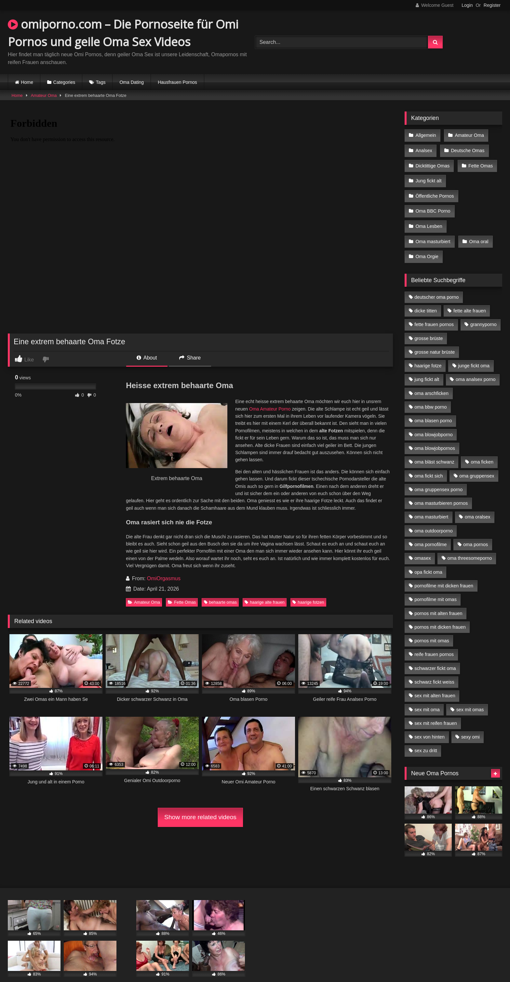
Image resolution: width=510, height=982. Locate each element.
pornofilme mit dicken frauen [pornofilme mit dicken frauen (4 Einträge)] (443, 573)
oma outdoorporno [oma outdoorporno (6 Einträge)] (433, 518)
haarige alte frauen (265, 602)
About (147, 357)
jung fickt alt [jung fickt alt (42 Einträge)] (426, 367)
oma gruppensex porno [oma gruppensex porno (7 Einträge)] (438, 476)
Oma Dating (131, 82)
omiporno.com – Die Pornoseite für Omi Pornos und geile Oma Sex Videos (123, 33)
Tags (101, 82)
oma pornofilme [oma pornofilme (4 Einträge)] (430, 531)
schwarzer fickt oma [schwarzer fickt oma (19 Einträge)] (435, 655)
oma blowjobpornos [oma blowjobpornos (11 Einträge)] (434, 435)
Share (190, 357)
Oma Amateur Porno (270, 409)
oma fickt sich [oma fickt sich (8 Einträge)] (428, 463)
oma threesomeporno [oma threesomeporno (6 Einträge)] (469, 545)
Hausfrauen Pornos (177, 82)
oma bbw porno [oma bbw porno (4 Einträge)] (430, 394)
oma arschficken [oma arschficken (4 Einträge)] (431, 380)
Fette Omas (182, 602)
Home (27, 82)
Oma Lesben (428, 217)
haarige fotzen (308, 602)
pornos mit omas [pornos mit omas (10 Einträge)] (431, 628)
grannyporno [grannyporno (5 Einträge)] (483, 311)
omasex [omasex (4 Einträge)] (422, 545)
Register (492, 5)
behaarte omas (220, 602)
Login (467, 5)
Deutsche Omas (466, 148)
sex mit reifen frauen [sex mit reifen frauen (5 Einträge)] (435, 710)
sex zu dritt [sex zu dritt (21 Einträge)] (425, 738)
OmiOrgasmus (164, 578)
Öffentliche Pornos (434, 189)
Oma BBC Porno (432, 203)
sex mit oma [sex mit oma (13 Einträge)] (427, 697)
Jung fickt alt (428, 176)
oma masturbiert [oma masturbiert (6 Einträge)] (431, 504)
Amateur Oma (44, 95)
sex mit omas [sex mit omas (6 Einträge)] (470, 697)
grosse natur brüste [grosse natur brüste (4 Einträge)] (434, 339)
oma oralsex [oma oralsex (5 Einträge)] (477, 504)
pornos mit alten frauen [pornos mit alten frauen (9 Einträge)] (438, 600)
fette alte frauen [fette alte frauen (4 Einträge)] (469, 298)
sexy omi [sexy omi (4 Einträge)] (470, 724)
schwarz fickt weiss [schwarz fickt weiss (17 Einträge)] (434, 669)
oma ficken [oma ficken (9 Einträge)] (482, 449)
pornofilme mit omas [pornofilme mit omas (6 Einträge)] (435, 586)
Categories (64, 82)
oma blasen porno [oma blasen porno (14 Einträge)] (433, 408)
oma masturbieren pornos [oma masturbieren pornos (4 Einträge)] (441, 490)
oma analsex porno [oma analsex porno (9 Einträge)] (475, 367)
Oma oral (477, 231)
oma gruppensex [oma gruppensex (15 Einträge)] (476, 463)
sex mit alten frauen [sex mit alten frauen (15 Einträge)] (434, 683)
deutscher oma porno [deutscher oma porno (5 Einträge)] (436, 284)
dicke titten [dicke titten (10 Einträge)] (425, 298)
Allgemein (425, 134)
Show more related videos (200, 817)
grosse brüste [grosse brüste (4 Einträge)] (428, 325)
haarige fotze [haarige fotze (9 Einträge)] (427, 353)
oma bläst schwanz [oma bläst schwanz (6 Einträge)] (434, 449)
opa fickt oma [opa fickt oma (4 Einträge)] (428, 559)
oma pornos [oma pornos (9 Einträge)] (475, 531)
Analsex (423, 148)
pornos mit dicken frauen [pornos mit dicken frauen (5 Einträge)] (440, 614)
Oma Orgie (426, 244)
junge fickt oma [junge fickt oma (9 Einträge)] (474, 353)
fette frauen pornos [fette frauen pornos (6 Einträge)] (434, 311)
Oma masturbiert (432, 231)
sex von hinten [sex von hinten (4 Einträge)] (429, 724)
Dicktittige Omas (432, 162)
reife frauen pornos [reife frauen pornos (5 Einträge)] (434, 641)
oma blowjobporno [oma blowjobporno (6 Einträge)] (433, 422)
